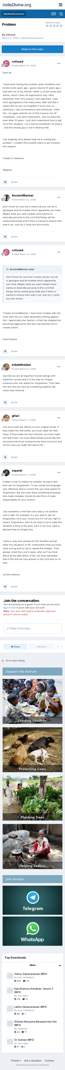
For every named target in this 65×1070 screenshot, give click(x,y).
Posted (24, 65)
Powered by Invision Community (32, 1065)
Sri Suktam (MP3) (24, 1039)
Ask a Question (32, 1060)
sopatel (17, 470)
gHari (15, 416)
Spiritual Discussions (32, 38)
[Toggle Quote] (7, 269)
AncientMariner (23, 195)
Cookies (49, 1060)
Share (15, 646)
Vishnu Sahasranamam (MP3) (30, 974)
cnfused (10, 34)
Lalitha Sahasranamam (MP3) (30, 1007)
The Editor (23, 995)
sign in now (9, 607)
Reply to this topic (33, 49)
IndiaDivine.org (17, 4)
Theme (16, 1060)
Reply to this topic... (19, 628)
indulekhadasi (21, 364)
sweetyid (22, 1028)
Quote (14, 182)
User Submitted (26, 977)
